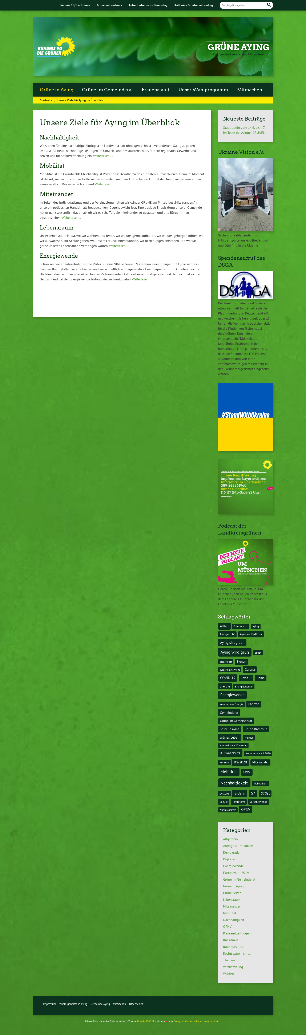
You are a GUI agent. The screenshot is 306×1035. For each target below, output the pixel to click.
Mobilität (229, 913)
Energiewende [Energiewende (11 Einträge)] (232, 694)
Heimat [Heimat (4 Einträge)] (249, 737)
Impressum (49, 1004)
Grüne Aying (239, 47)
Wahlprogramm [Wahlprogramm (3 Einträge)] (228, 809)
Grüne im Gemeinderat (107, 90)
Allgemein (230, 839)
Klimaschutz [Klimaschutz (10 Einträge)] (230, 752)
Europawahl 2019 (236, 872)
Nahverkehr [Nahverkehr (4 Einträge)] (260, 783)
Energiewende (233, 866)
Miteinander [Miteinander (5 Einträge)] (260, 762)
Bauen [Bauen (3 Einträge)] (258, 652)
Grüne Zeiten (232, 893)
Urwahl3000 (144, 1021)
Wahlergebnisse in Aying (73, 1004)
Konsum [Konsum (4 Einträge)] (224, 762)
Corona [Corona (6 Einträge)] (250, 669)
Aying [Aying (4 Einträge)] (255, 626)
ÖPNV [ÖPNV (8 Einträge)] (245, 809)
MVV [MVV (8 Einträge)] (246, 772)
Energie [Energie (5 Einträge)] (225, 686)
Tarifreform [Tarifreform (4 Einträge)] (238, 802)
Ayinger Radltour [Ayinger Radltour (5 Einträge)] (251, 634)
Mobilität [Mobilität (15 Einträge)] (229, 772)
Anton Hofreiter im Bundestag (148, 5)
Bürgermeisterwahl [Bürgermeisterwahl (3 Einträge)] (230, 669)
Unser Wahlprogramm (203, 90)
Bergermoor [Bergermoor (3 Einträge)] (226, 661)
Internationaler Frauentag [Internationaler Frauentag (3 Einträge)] (233, 745)
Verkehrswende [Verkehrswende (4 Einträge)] (258, 802)
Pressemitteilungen (237, 933)
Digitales (229, 859)
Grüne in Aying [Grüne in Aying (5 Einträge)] (229, 729)
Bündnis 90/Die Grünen (75, 5)
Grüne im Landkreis (109, 5)
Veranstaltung (233, 967)
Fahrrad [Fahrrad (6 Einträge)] (253, 704)
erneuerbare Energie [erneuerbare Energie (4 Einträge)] (231, 704)
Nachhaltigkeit (233, 920)
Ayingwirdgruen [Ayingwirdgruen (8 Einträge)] (232, 642)
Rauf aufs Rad (233, 947)
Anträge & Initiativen (238, 846)
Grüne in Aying (56, 90)
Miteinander (231, 906)
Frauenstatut (156, 90)
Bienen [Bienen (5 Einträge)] (241, 661)
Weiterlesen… (71, 217)
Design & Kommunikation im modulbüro (196, 1021)
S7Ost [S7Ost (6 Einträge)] (265, 793)
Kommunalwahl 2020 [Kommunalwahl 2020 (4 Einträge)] (258, 753)
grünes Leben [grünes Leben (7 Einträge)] (229, 737)
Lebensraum (232, 899)
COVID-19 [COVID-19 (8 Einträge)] (227, 677)
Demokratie (231, 852)
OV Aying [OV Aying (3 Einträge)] (224, 793)
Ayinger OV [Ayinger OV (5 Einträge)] (227, 634)
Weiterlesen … (103, 156)
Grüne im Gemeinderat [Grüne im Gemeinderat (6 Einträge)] (236, 721)
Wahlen (228, 973)
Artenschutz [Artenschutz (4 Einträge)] (240, 626)
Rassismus (230, 940)
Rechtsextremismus (237, 953)
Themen (229, 960)
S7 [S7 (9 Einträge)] (253, 793)
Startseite (46, 100)
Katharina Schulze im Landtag (193, 5)
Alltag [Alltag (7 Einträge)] (224, 626)
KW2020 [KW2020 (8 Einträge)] (240, 762)
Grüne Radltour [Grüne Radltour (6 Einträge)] (256, 729)
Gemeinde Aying (100, 1004)
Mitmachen (249, 90)
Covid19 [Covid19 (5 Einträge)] (246, 678)
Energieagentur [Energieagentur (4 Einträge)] (244, 686)
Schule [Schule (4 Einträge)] (224, 802)
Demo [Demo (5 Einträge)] (261, 678)
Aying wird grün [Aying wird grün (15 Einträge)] (235, 652)
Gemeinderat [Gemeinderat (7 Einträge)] (229, 712)
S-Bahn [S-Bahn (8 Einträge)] (239, 793)
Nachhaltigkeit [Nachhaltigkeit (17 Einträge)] (234, 783)
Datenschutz (136, 1004)
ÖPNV (227, 926)
